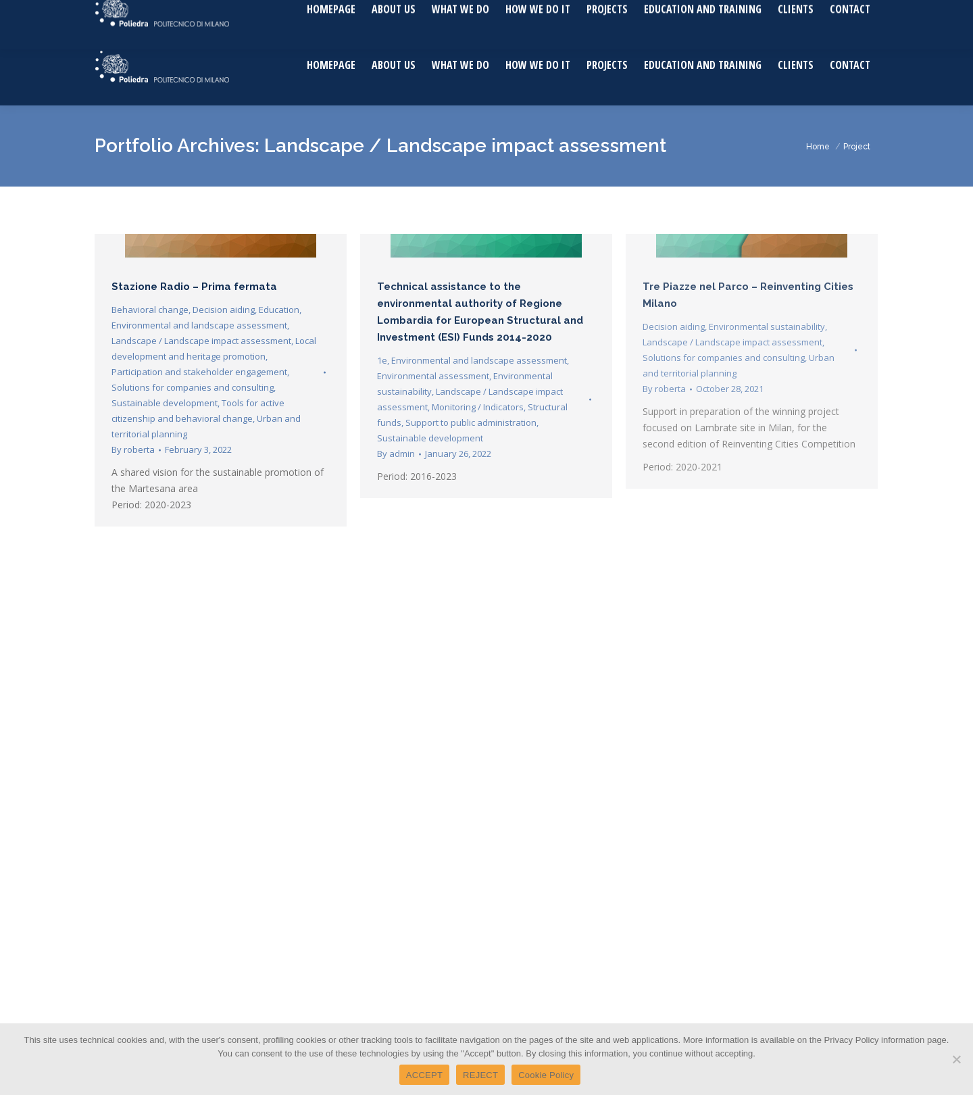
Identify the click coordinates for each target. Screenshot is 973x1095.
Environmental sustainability (767, 326)
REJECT (480, 1075)
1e (382, 360)
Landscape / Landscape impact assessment (201, 341)
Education (279, 309)
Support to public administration (471, 422)
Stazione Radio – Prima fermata (194, 287)
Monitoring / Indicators (478, 407)
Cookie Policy (546, 1075)
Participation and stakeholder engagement (199, 372)
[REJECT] (956, 1059)
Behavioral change (150, 309)
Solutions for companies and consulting (192, 387)
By (133, 449)
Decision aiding (224, 309)
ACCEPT (424, 1075)
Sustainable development (164, 403)
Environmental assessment (433, 376)
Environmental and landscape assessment (199, 325)
